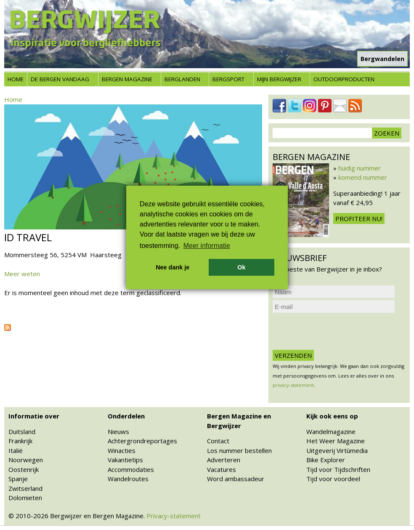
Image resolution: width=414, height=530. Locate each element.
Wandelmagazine (331, 431)
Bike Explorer (325, 459)
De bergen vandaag (60, 79)
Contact (218, 441)
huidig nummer (359, 168)
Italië (15, 450)
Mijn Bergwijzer (279, 79)
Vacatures (221, 469)
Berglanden (182, 79)
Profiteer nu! (358, 218)
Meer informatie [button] (206, 245)
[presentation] (337, 331)
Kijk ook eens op (332, 416)
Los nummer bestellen (239, 450)
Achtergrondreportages (142, 441)
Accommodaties (131, 469)
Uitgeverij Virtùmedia (337, 450)
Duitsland (21, 431)
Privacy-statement (173, 515)
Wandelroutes (128, 478)
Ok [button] (241, 267)
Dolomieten (25, 497)
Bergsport (228, 79)
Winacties (121, 450)
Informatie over (33, 416)
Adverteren (223, 459)
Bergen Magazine (127, 79)
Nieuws (118, 431)
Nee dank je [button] (172, 267)
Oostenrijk (23, 469)
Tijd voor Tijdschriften (338, 469)
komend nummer (362, 177)
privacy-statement (293, 385)
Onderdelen (126, 416)
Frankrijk (20, 441)
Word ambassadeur (235, 478)
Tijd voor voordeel (333, 478)
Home (16, 79)
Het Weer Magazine (335, 441)
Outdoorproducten (343, 79)
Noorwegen (25, 459)
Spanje (18, 478)
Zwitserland (25, 488)
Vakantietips (125, 459)
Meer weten (22, 273)
